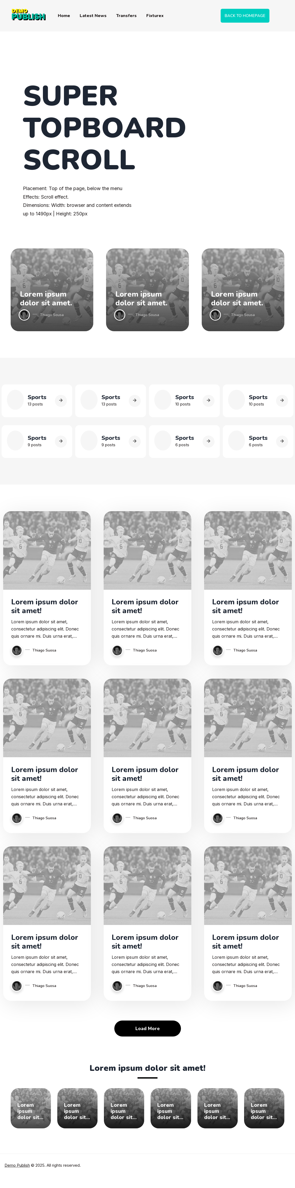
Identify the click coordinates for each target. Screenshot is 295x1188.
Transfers (126, 16)
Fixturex (155, 16)
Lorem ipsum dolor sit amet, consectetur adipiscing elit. (30, 1114)
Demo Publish (17, 1168)
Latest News (93, 16)
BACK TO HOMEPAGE (245, 15)
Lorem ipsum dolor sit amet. (46, 298)
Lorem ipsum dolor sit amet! (39, 607)
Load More (147, 1032)
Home (64, 16)
